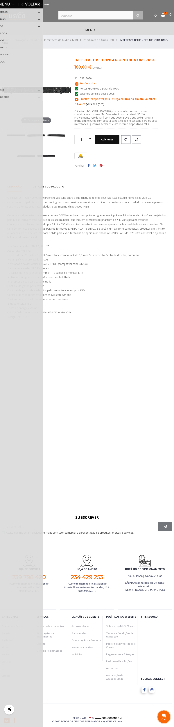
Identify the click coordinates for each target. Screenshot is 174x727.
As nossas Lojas (80, 626)
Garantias (112, 668)
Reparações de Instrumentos (45, 635)
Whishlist (76, 654)
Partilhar (89, 165)
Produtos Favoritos (82, 647)
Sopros (6, 654)
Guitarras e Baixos (12, 626)
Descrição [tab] (14, 186)
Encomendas (78, 633)
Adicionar (109, 139)
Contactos (44, 4)
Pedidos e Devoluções (119, 661)
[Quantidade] (81, 139)
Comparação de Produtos (86, 640)
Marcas (41, 643)
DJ (3, 668)
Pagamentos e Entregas (120, 654)
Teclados (7, 640)
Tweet (94, 165)
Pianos (6, 647)
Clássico (6, 661)
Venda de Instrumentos (50, 626)
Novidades (27, 4)
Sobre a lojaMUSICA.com (120, 626)
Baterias (7, 633)
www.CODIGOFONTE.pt (108, 717)
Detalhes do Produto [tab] (48, 186)
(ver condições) (94, 104)
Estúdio (6, 675)
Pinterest (101, 165)
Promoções (8, 4)
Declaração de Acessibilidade (114, 677)
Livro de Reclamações (49, 650)
